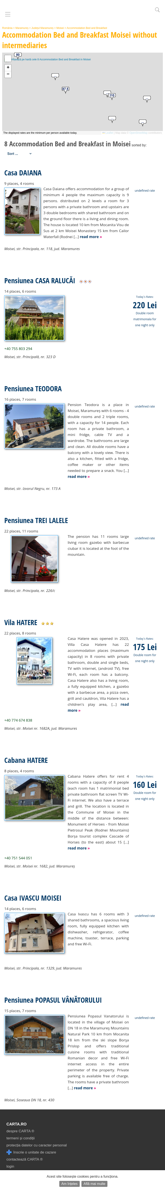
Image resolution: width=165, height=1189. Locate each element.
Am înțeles (69, 1184)
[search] (157, 12)
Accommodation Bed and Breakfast (87, 28)
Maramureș (22, 28)
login (10, 1166)
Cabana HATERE (26, 760)
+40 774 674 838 (18, 720)
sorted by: (139, 145)
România (7, 28)
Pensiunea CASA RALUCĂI (39, 280)
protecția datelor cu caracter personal (36, 1145)
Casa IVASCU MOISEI (32, 898)
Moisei (60, 28)
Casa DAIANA (22, 173)
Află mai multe (94, 1184)
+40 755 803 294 (18, 348)
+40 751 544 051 (18, 857)
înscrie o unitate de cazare (31, 1152)
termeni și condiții (20, 1138)
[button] (112, 120)
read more (91, 236)
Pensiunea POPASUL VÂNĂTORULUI (53, 1000)
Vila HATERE (20, 622)
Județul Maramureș (42, 28)
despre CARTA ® (20, 1131)
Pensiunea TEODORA (33, 388)
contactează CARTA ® (24, 1159)
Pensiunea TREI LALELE (36, 520)
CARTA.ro (16, 1124)
